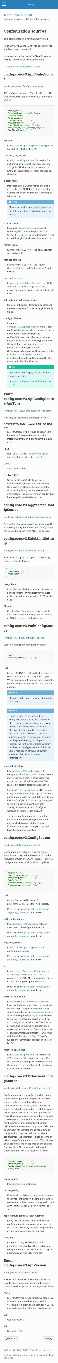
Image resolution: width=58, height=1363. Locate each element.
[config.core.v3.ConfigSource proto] (22, 845)
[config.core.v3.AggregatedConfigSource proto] (27, 517)
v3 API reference (23, 15)
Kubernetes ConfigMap (27, 793)
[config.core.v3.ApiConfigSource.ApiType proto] (28, 411)
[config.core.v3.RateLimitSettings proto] (24, 550)
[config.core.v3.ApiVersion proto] (20, 1272)
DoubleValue (14, 611)
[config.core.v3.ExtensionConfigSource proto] (27, 1088)
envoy (31, 4)
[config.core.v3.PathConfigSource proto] (24, 638)
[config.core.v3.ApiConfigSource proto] (23, 86)
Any (10, 1195)
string (21, 186)
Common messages (13, 19)
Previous (11, 1339)
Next (48, 1339)
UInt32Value (14, 589)
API (10, 15)
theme (33, 1355)
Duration (12, 250)
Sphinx (17, 1355)
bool (10, 305)
